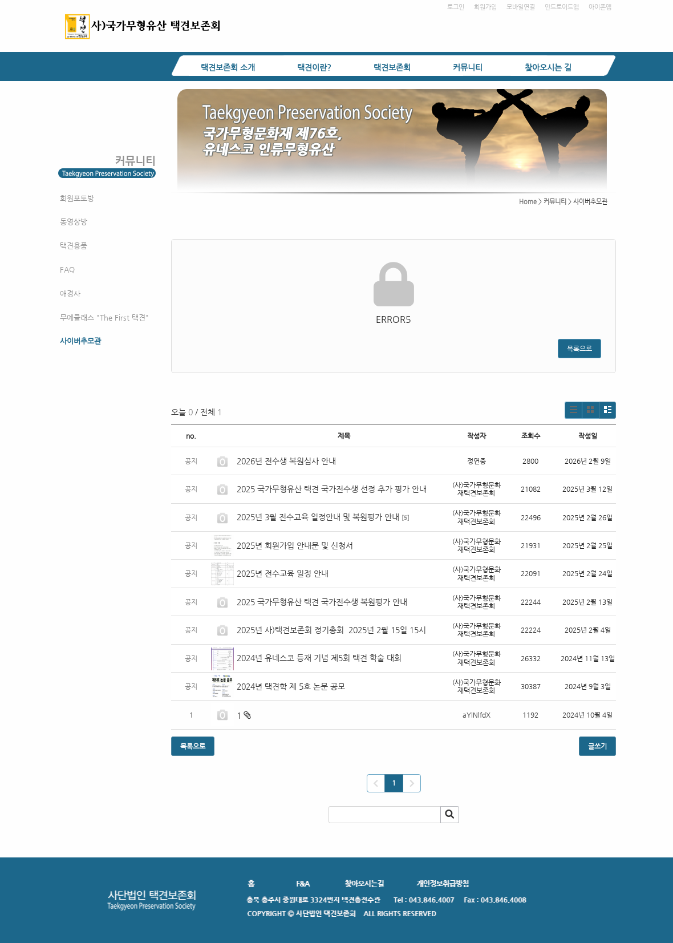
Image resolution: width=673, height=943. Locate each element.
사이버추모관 (80, 341)
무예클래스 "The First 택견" (104, 317)
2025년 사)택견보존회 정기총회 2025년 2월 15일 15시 (331, 629)
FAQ (67, 269)
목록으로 (579, 349)
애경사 (70, 293)
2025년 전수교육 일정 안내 (284, 573)
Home (528, 201)
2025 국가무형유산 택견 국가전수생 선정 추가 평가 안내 (332, 488)
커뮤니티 (468, 67)
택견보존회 (392, 67)
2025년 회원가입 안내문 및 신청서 (295, 545)
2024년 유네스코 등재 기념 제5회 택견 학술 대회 (319, 657)
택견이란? (314, 67)
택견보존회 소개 (228, 67)
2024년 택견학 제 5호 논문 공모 (291, 686)
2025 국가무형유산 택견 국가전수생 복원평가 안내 (322, 601)
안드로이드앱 (562, 7)
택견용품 (73, 245)
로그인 (455, 7)
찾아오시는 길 (548, 67)
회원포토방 (77, 198)
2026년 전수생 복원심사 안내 (286, 461)
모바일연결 (520, 7)
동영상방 (73, 221)
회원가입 (485, 7)
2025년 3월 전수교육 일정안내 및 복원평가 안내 (318, 516)
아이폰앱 (600, 7)
